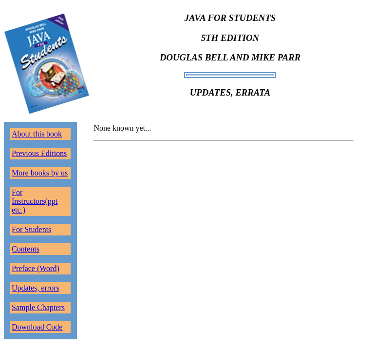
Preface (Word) (35, 268)
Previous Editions (39, 153)
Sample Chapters (38, 307)
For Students (31, 229)
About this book (37, 134)
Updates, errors (35, 288)
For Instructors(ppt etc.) (34, 201)
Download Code (37, 327)
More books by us (40, 173)
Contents (25, 249)
